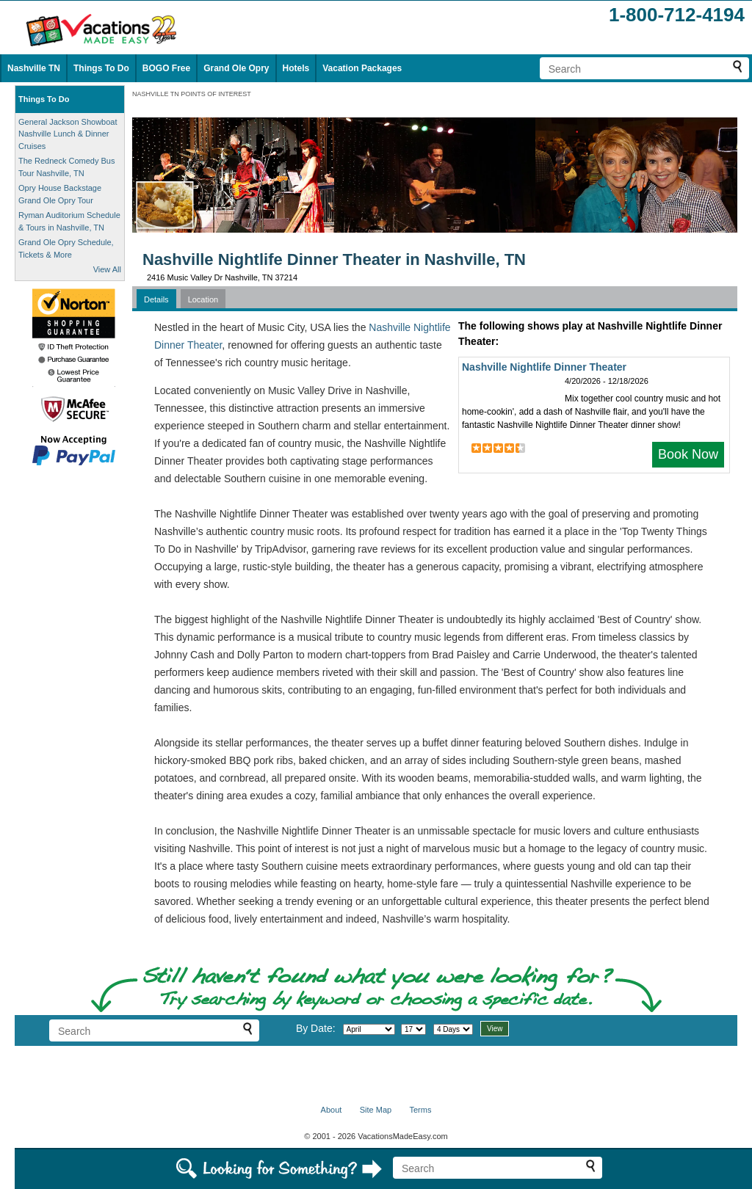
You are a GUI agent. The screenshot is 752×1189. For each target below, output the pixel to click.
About (331, 1109)
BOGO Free (166, 68)
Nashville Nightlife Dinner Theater (544, 367)
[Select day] (413, 1029)
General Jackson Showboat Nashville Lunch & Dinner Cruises (68, 133)
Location (203, 299)
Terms (420, 1109)
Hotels (296, 68)
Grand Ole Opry (236, 68)
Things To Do (101, 68)
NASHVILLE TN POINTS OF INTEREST (191, 94)
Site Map (375, 1109)
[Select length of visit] (453, 1029)
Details (156, 299)
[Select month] (369, 1029)
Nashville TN (33, 68)
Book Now (688, 454)
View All (107, 269)
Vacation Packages (362, 68)
